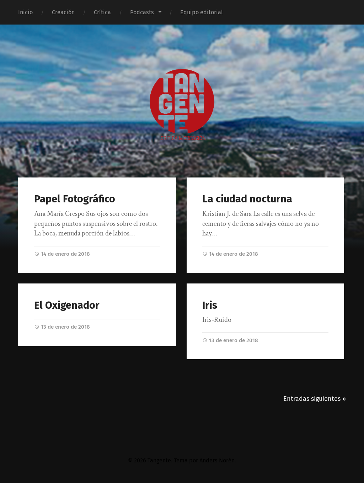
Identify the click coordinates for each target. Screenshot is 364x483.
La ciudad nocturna (247, 199)
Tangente (159, 460)
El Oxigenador (67, 305)
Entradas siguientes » (314, 399)
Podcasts (142, 12)
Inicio (25, 12)
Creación (63, 12)
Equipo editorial (201, 12)
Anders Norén (217, 460)
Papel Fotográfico (74, 199)
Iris (209, 305)
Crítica (102, 12)
